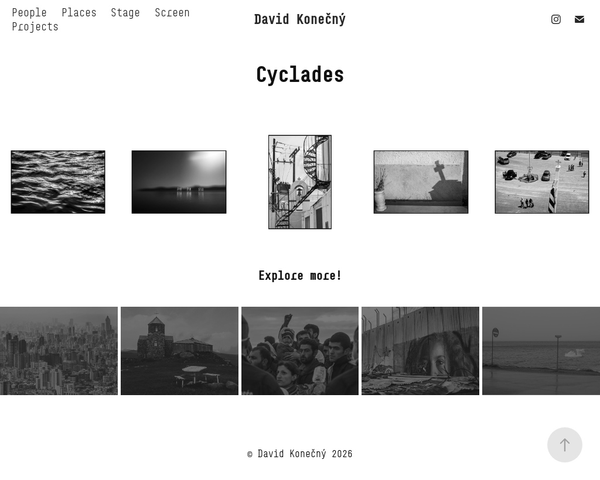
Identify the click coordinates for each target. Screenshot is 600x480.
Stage (125, 12)
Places (79, 12)
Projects (35, 26)
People (29, 12)
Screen (172, 12)
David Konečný (300, 19)
